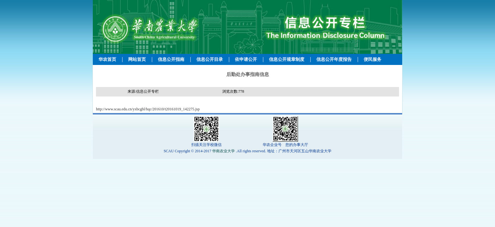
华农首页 (107, 59)
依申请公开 (246, 59)
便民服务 (372, 59)
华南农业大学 (223, 151)
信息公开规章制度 (286, 59)
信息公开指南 (171, 59)
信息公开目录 (209, 59)
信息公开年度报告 (334, 59)
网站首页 (137, 59)
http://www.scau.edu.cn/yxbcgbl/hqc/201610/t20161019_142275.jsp (148, 109)
